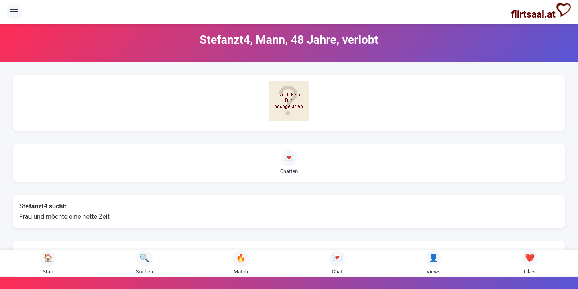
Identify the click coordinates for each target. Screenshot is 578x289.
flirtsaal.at (541, 11)
